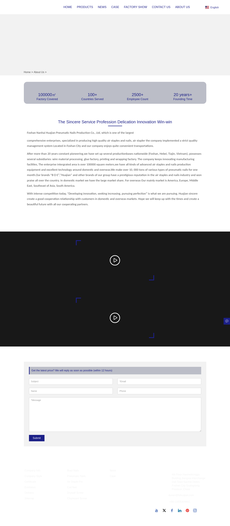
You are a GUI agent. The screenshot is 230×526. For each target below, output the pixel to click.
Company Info (33, 470)
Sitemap (29, 498)
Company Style (33, 476)
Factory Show (135, 7)
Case (115, 7)
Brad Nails (73, 470)
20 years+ (183, 94)
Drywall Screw (75, 493)
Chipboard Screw (77, 498)
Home (67, 7)
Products (85, 7)
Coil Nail (72, 487)
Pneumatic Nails (76, 476)
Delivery (29, 493)
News (102, 7)
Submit (37, 438)
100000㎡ (47, 94)
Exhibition (30, 487)
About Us (182, 7)
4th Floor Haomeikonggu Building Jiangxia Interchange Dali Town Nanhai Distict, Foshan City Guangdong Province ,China (188, 482)
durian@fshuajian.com (181, 495)
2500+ (137, 94)
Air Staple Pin (75, 482)
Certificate (30, 482)
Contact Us (161, 7)
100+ (92, 94)
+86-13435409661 (179, 502)
